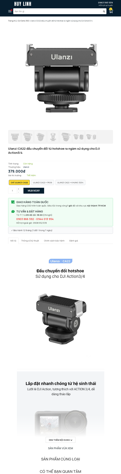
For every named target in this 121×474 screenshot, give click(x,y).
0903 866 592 (25, 219)
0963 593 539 (105, 2)
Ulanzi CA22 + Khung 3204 (70, 182)
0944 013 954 (45, 219)
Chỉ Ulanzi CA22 (19, 182)
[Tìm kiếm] (104, 11)
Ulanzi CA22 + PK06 (42, 182)
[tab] (13, 241)
